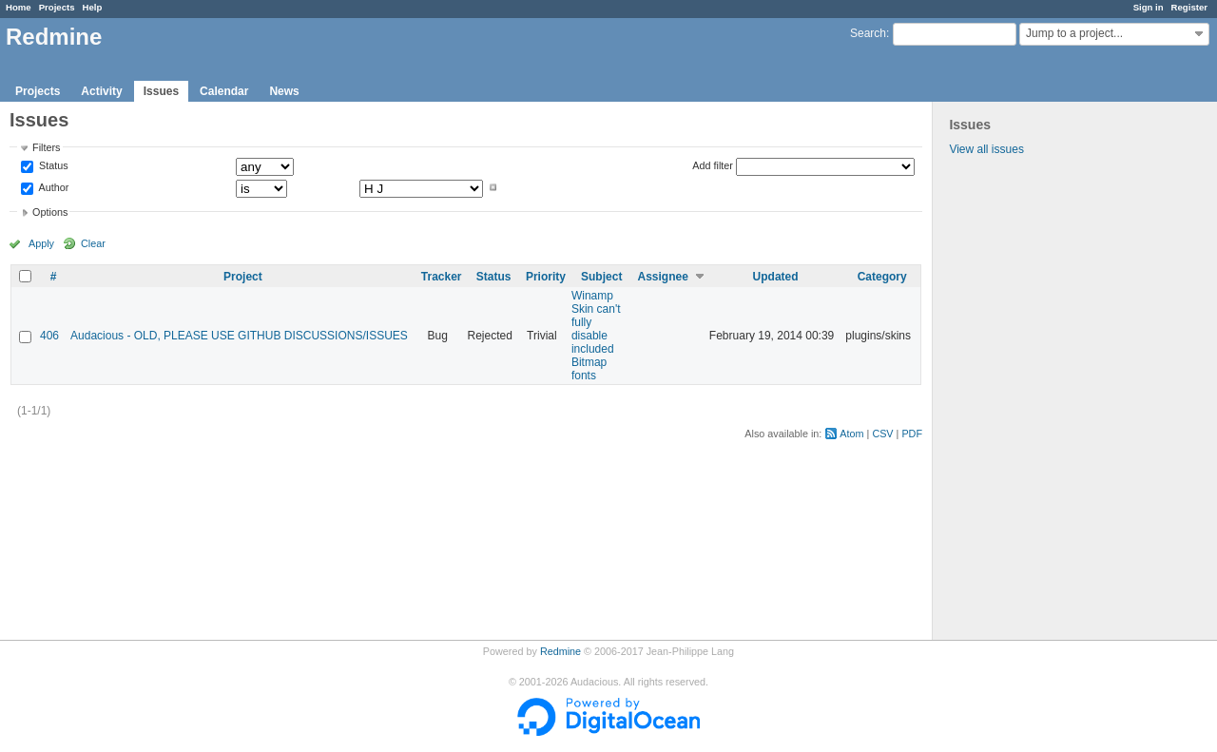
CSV (882, 433)
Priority (546, 276)
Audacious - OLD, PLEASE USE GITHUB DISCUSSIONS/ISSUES (239, 335)
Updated (776, 276)
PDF (911, 433)
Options (50, 212)
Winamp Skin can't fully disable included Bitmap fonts (596, 335)
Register (1189, 7)
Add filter (712, 165)
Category (882, 276)
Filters (46, 147)
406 (49, 335)
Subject (601, 276)
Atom (851, 433)
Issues (161, 91)
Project (242, 276)
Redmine (560, 651)
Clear (93, 243)
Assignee (663, 276)
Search (868, 33)
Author (52, 187)
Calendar (224, 91)
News (284, 91)
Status (52, 166)
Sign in (1148, 7)
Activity (101, 91)
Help (93, 7)
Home (18, 7)
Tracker (441, 276)
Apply (41, 243)
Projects (57, 7)
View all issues (986, 149)
